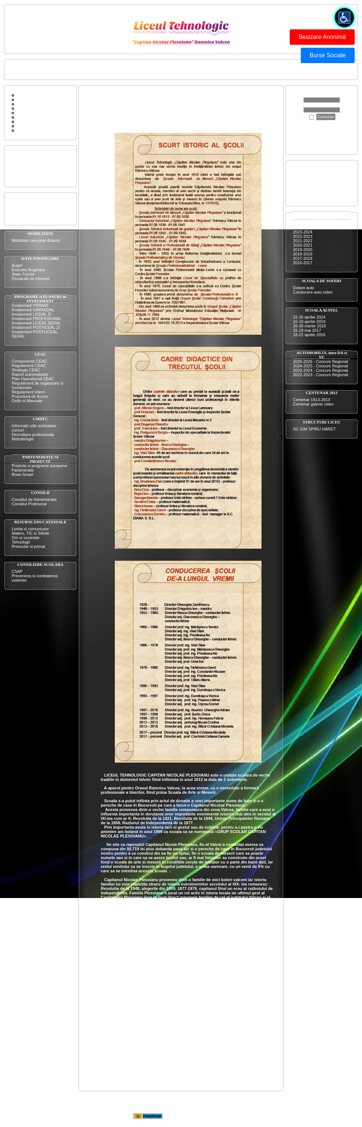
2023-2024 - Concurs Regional (320, 370)
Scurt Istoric (25, 112)
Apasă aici (304, 132)
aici (337, 145)
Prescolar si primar (28, 546)
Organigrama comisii (30, 211)
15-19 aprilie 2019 (309, 321)
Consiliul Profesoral (29, 504)
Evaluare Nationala (310, 196)
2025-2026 (302, 223)
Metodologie (23, 439)
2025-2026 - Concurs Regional (320, 361)
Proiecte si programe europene (39, 465)
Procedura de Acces (30, 396)
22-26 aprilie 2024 (309, 317)
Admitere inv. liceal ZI (312, 170)
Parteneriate (23, 470)
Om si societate (26, 537)
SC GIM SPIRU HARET (314, 429)
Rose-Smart (22, 474)
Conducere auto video (313, 292)
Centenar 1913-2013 (311, 399)
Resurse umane (26, 173)
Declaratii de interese (31, 278)
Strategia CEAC (26, 370)
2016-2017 (302, 263)
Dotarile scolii (24, 168)
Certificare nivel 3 (308, 179)
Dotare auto (303, 288)
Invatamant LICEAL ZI (31, 314)
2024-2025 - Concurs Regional (320, 366)
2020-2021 (302, 245)
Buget (17, 265)
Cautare (22, 108)
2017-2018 (302, 258)
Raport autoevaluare (30, 374)
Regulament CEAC (29, 365)
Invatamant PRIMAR (30, 305)
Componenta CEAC (29, 361)
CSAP (17, 571)
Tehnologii (21, 542)
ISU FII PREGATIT (134, 70)
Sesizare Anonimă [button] (322, 37)
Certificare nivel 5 (308, 187)
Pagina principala (27, 70)
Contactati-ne (61, 70)
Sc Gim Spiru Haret (32, 121)
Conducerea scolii (95, 70)
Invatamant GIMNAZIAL (33, 310)
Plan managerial (26, 206)
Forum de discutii (30, 99)
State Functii (23, 274)
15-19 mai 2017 (307, 330)
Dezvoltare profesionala (33, 434)
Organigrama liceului (30, 215)
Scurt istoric (22, 177)
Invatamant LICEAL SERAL (36, 323)
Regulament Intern (28, 392)
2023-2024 (302, 232)
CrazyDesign (239, 1115)
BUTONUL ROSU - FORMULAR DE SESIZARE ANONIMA (210, 70)
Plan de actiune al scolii (33, 202)
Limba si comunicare (30, 529)
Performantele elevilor (31, 164)
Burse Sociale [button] (328, 55)
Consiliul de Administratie (34, 499)
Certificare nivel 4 (308, 183)
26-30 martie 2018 (309, 326)
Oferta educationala (29, 155)
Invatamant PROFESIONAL (37, 318)
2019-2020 (302, 249)
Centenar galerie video (313, 404)
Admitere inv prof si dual (314, 174)
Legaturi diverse (29, 126)
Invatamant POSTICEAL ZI (36, 327)
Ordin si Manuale (27, 401)
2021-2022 (302, 241)
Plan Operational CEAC (33, 379)
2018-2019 (302, 254)
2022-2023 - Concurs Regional (320, 374)
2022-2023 (302, 236)
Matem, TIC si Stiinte (30, 533)
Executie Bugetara (28, 270)
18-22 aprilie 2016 (309, 334)
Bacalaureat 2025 (309, 192)
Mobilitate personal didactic (36, 240)
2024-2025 (302, 227)
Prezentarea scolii (28, 159)
